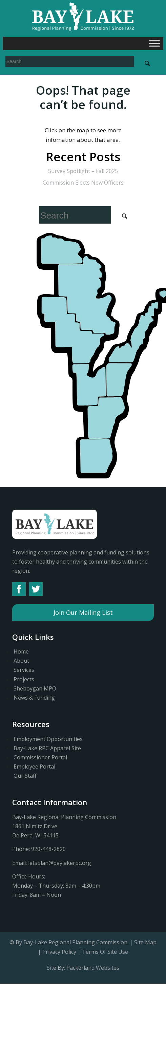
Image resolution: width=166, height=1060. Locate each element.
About (21, 660)
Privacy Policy (59, 951)
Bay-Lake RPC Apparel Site (47, 748)
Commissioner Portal (40, 757)
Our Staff (25, 775)
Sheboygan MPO (35, 688)
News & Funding (34, 697)
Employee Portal (34, 766)
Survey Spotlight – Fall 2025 (83, 171)
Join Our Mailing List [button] (83, 612)
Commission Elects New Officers (83, 182)
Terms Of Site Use (105, 951)
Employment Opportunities (48, 739)
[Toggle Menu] (154, 43)
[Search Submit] (147, 63)
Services (24, 670)
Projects (24, 679)
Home (21, 651)
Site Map (145, 942)
